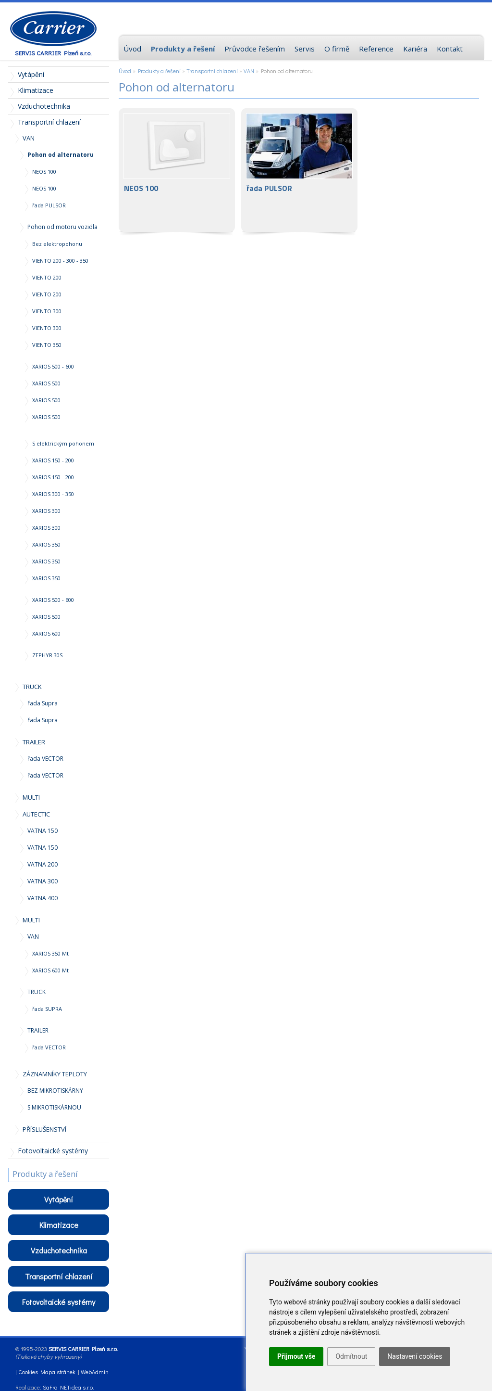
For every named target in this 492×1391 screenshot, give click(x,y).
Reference (376, 48)
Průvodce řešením (254, 48)
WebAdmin (95, 1372)
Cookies (28, 1372)
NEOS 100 (176, 170)
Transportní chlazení (212, 71)
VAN (249, 71)
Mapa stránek (57, 1372)
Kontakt (450, 48)
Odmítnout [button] (351, 1356)
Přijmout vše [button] (296, 1356)
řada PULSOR (299, 170)
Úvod (125, 71)
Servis (305, 48)
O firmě (336, 48)
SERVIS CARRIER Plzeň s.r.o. (53, 53)
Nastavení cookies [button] (414, 1356)
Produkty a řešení (159, 71)
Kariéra (415, 48)
